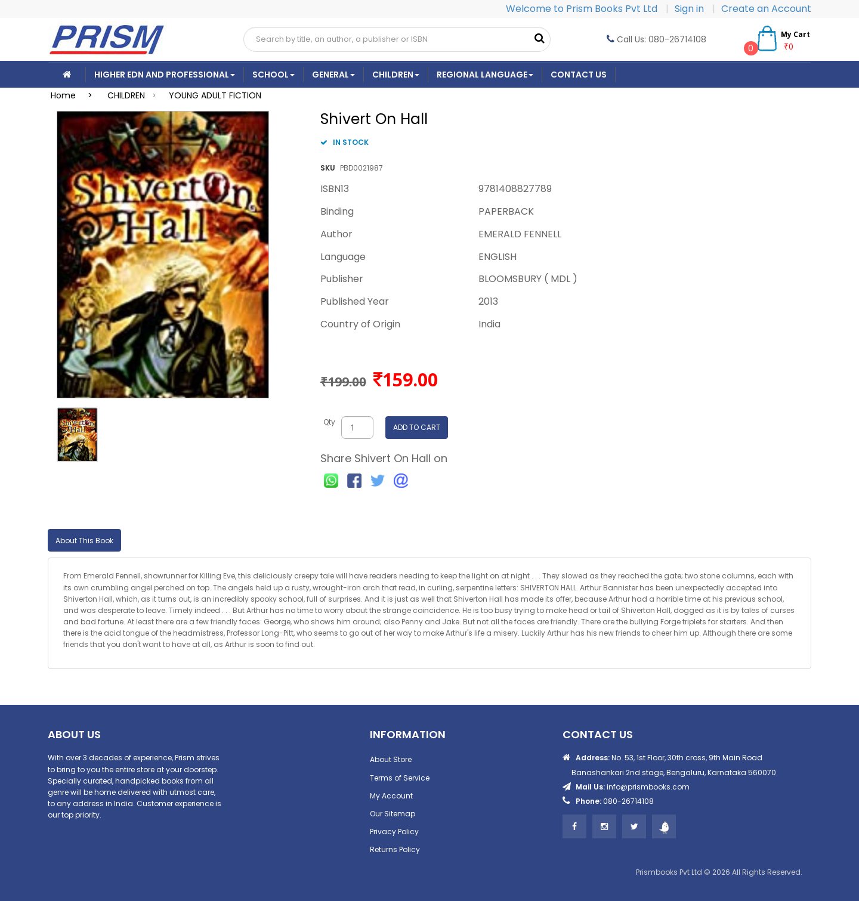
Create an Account (766, 9)
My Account (391, 796)
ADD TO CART (416, 427)
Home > (75, 95)
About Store (391, 759)
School (273, 74)
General (333, 74)
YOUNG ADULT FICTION (215, 95)
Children (395, 74)
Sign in (690, 9)
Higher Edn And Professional (164, 74)
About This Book (84, 540)
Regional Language (485, 74)
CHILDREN (126, 95)
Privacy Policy (394, 831)
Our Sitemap (392, 814)
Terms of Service (400, 778)
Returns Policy (395, 849)
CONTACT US (579, 74)
